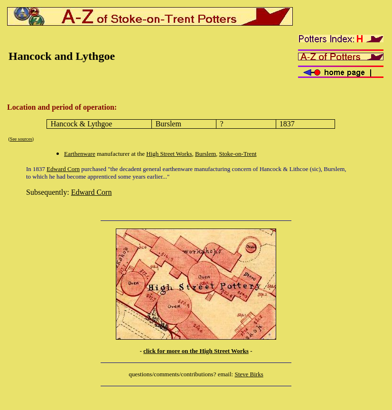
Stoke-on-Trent (238, 153)
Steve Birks (248, 374)
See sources (21, 139)
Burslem (205, 153)
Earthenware (79, 153)
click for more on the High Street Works (196, 350)
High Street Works (169, 153)
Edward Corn (63, 168)
